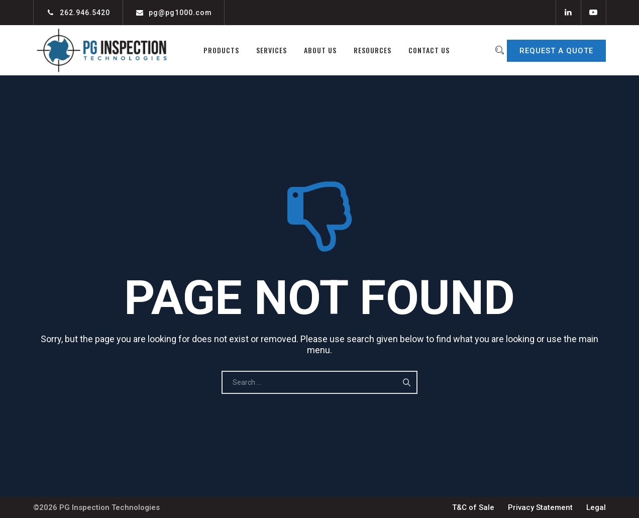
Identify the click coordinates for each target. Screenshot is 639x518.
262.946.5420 (85, 13)
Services (265, 50)
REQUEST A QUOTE (556, 50)
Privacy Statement (540, 507)
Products (215, 50)
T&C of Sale (473, 507)
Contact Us (422, 50)
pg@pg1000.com (180, 13)
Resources (366, 50)
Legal (596, 507)
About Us (313, 50)
